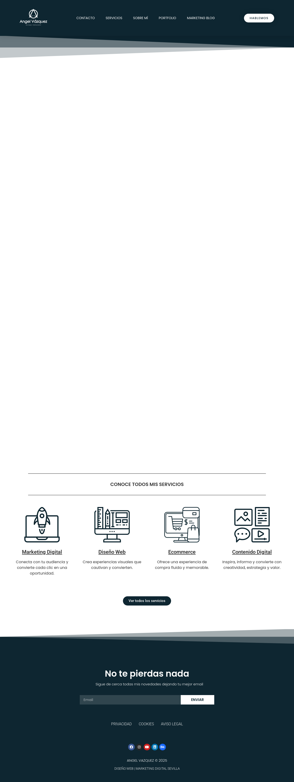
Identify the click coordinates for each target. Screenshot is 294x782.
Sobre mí (140, 18)
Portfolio (167, 18)
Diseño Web (112, 552)
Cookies (146, 724)
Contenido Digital (252, 552)
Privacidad (121, 724)
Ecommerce (182, 552)
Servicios (114, 18)
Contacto (85, 18)
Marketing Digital (42, 552)
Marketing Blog (201, 18)
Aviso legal (172, 724)
